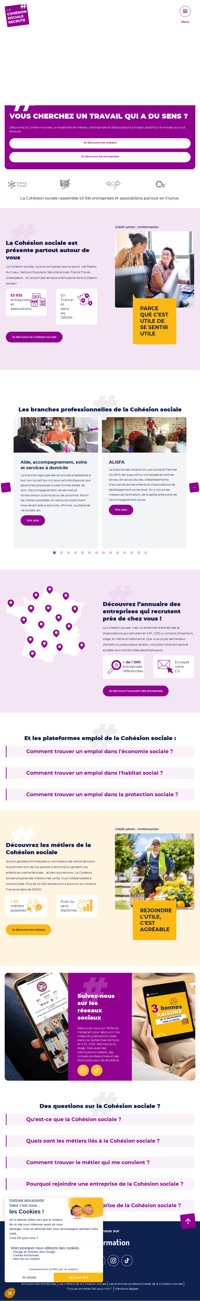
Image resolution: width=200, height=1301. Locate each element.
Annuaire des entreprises (38, 1284)
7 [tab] (96, 553)
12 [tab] (131, 553)
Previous (6, 487)
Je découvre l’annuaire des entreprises (136, 691)
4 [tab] (75, 553)
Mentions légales (126, 1288)
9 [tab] (110, 553)
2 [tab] (61, 553)
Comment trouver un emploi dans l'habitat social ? (94, 773)
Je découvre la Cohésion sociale (34, 337)
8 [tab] (103, 553)
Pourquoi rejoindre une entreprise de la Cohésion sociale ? (104, 1184)
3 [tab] (68, 553)
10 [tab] (117, 553)
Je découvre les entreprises (100, 156)
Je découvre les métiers (100, 142)
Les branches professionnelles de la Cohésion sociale (146, 1284)
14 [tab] (145, 553)
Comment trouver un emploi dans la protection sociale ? (102, 794)
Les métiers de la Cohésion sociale (83, 1284)
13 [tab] (138, 553)
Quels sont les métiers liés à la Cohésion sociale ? (93, 1141)
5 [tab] (82, 553)
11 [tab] (124, 553)
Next (194, 487)
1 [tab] (54, 553)
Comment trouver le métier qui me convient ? (88, 1162)
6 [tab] (89, 553)
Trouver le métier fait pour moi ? (89, 1288)
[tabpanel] (56, 482)
